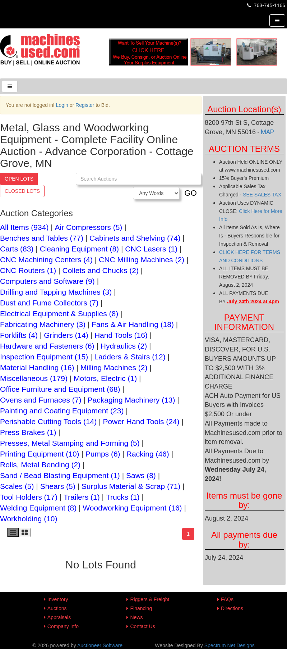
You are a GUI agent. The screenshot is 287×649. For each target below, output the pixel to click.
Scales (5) (17, 486)
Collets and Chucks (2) (101, 270)
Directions (232, 608)
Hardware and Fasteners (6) (47, 346)
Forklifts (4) (19, 335)
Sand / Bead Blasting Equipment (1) (60, 475)
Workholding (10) (28, 518)
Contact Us (142, 626)
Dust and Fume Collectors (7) (49, 303)
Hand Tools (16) (121, 335)
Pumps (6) (102, 454)
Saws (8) (141, 475)
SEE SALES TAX (262, 195)
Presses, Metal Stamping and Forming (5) (70, 443)
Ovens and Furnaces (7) (40, 400)
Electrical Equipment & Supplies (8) (59, 313)
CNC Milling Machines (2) (141, 259)
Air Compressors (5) (88, 227)
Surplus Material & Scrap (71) (131, 486)
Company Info (63, 626)
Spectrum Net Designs (229, 645)
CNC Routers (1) (28, 270)
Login (62, 105)
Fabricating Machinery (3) (42, 324)
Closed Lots (22, 191)
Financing (141, 608)
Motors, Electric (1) (105, 378)
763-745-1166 (265, 5)
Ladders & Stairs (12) (129, 357)
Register (84, 105)
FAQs (227, 599)
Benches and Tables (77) (41, 238)
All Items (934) (24, 227)
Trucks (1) (123, 497)
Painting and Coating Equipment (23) (62, 411)
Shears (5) (57, 486)
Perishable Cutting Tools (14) (48, 421)
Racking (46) (147, 454)
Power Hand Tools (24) (141, 421)
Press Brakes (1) (28, 432)
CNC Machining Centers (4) (46, 259)
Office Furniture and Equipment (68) (60, 389)
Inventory (57, 599)
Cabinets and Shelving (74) (134, 238)
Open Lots (19, 179)
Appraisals (59, 617)
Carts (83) (16, 249)
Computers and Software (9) (47, 281)
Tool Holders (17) (28, 497)
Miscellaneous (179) (34, 378)
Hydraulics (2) (124, 346)
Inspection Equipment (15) (44, 357)
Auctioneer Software (99, 645)
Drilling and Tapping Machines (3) (56, 292)
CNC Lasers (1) (151, 249)
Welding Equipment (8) (38, 508)
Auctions (57, 608)
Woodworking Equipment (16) (132, 508)
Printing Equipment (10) (39, 454)
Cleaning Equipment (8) (79, 249)
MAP (267, 132)
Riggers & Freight (149, 599)
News (136, 617)
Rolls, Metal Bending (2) (40, 464)
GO (190, 193)
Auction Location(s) (244, 109)
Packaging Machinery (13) (131, 400)
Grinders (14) (66, 335)
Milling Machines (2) (114, 367)
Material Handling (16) (37, 367)
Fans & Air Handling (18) (133, 324)
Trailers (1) (82, 497)
